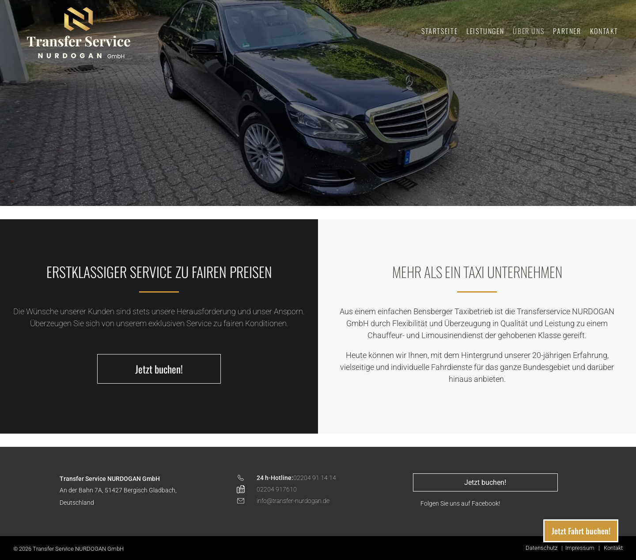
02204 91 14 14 (314, 477)
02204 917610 (277, 489)
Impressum (579, 548)
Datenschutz (541, 548)
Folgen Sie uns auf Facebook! (460, 503)
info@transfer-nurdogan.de (293, 500)
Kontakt (613, 548)
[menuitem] (439, 31)
